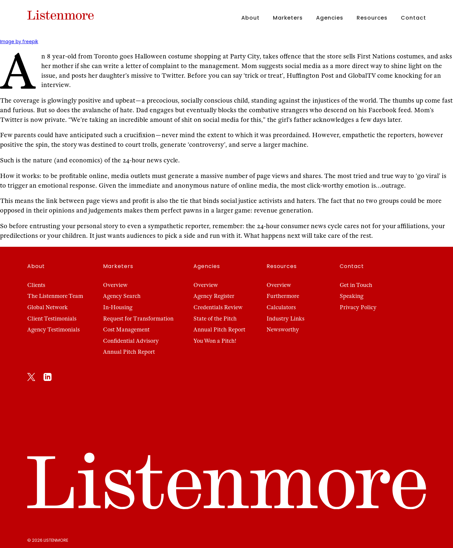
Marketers (288, 18)
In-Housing (117, 307)
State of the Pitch (215, 318)
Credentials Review (218, 307)
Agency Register (213, 296)
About (250, 18)
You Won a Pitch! (214, 340)
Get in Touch (356, 285)
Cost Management (126, 329)
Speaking (351, 296)
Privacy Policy (358, 307)
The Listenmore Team (55, 296)
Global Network (47, 307)
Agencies (329, 18)
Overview (115, 285)
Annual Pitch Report (129, 351)
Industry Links (285, 318)
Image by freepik (19, 42)
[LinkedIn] (48, 378)
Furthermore (283, 296)
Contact (413, 18)
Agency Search (122, 296)
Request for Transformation (138, 318)
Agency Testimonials (53, 329)
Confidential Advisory (131, 340)
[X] (31, 378)
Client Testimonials (51, 318)
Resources (372, 18)
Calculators (281, 307)
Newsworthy (283, 329)
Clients (36, 285)
